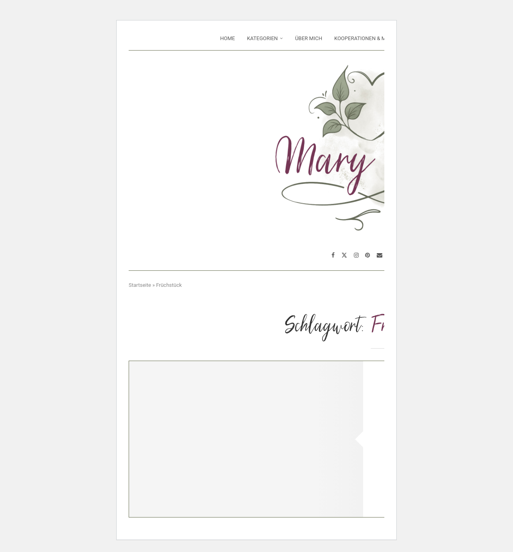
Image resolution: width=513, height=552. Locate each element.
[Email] (379, 255)
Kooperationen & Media (365, 38)
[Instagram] (356, 255)
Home (227, 38)
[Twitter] (344, 255)
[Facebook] (333, 255)
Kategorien (262, 38)
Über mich (308, 38)
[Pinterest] (367, 255)
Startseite (140, 285)
